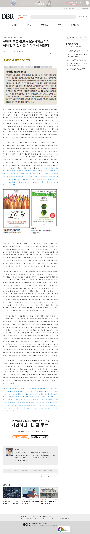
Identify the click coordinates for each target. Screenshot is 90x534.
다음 (55, 476)
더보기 (50, 53)
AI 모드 (83, 17)
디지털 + (29, 25)
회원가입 (71, 8)
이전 (42, 476)
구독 (59, 25)
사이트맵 (61, 518)
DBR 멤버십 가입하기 (39, 437)
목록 (48, 476)
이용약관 (29, 518)
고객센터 (78, 8)
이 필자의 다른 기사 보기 (21, 461)
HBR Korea (85, 8)
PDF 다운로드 (53, 53)
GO (85, 37)
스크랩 (56, 53)
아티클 (14, 25)
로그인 (65, 8)
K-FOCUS (75, 25)
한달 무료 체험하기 (21, 437)
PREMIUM (44, 25)
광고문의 (67, 518)
